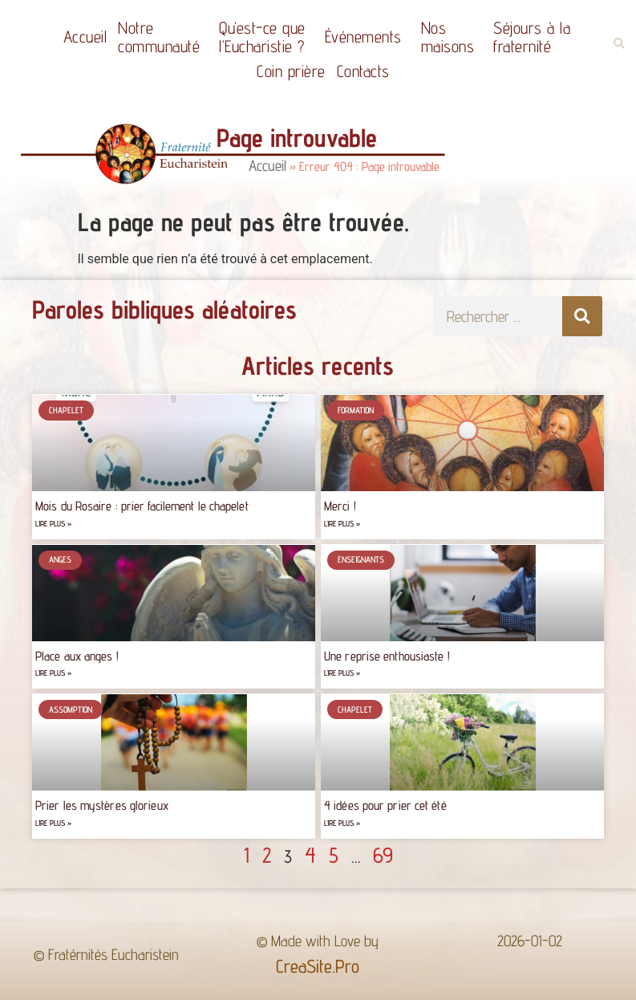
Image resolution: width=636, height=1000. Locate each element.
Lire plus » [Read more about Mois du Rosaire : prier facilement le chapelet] (53, 523)
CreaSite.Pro (317, 966)
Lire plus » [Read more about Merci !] (342, 523)
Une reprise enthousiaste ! (387, 656)
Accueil (85, 36)
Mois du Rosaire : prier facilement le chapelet (142, 506)
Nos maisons (452, 37)
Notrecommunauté (163, 37)
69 (383, 855)
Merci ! (340, 506)
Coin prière (291, 71)
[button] (619, 44)
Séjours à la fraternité (535, 37)
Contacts (363, 71)
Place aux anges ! (77, 656)
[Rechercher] (582, 316)
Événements (367, 36)
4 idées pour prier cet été (385, 805)
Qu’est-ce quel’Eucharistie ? (266, 37)
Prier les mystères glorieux (101, 805)
